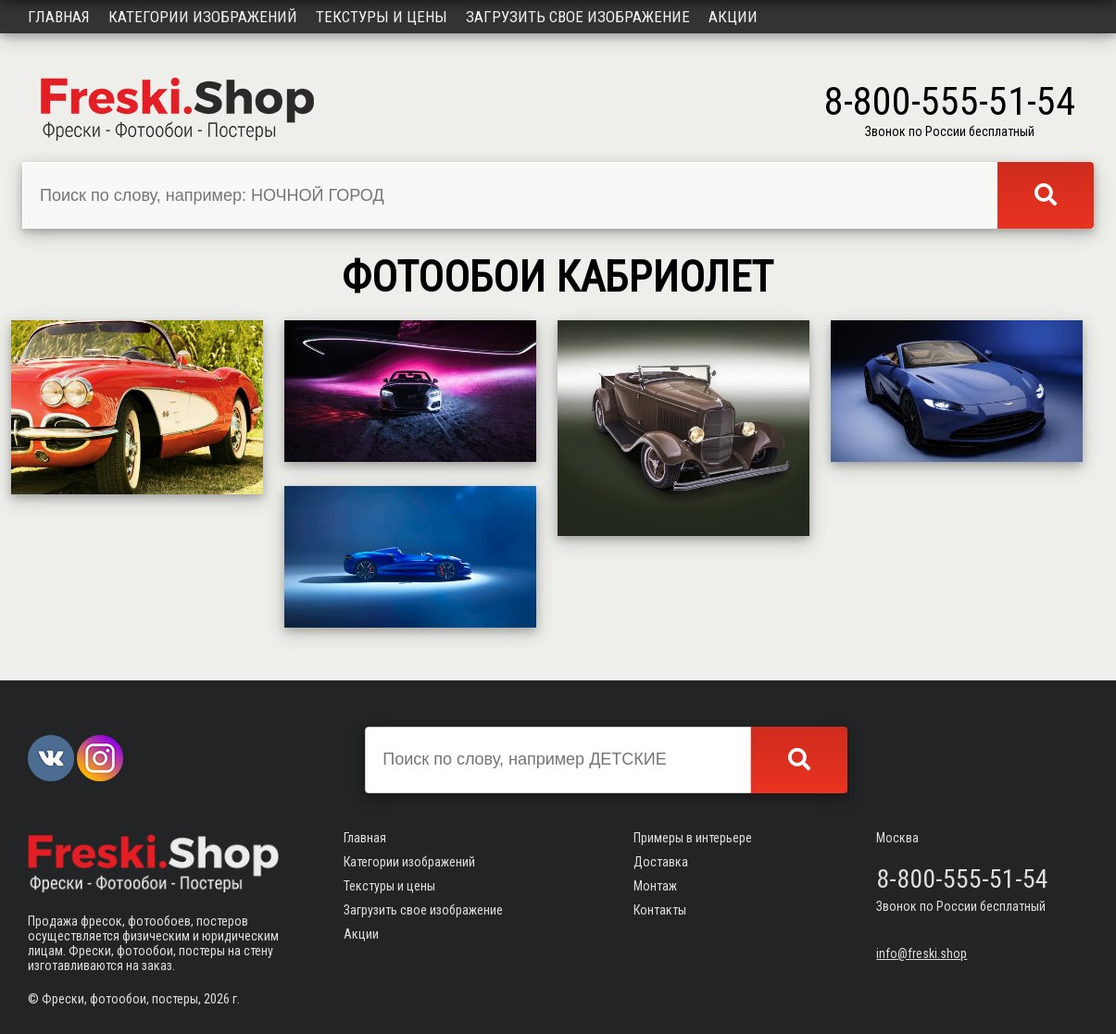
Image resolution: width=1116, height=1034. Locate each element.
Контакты (659, 910)
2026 (217, 998)
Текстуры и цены (381, 16)
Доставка (660, 861)
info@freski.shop (921, 953)
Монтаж (655, 885)
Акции (733, 16)
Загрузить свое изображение (578, 16)
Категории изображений (202, 16)
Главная (59, 16)
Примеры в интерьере (692, 837)
